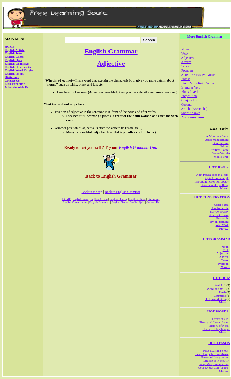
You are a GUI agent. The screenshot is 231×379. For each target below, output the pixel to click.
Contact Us (12, 80)
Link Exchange (15, 83)
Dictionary (12, 77)
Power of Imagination (215, 357)
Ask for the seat (218, 215)
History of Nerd (219, 325)
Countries (220, 295)
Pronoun (187, 70)
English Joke (13, 53)
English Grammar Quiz (138, 147)
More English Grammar (204, 36)
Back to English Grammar (122, 192)
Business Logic (219, 149)
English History (118, 199)
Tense (185, 66)
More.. (224, 188)
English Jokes (80, 199)
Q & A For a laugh (217, 178)
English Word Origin (19, 70)
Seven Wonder (221, 153)
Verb (184, 53)
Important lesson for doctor (211, 181)
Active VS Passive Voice (198, 75)
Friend (224, 146)
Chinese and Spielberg (215, 185)
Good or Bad (221, 143)
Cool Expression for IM (213, 367)
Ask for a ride (220, 208)
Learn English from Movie (212, 354)
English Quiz (13, 60)
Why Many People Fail (214, 364)
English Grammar (17, 63)
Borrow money (219, 211)
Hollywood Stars (215, 299)
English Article (15, 50)
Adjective (111, 63)
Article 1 (220, 285)
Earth (222, 292)
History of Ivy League (216, 329)
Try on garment (218, 221)
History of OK (220, 318)
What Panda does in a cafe (212, 174)
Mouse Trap (221, 156)
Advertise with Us (16, 87)
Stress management (216, 139)
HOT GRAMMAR (216, 239)
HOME (10, 46)
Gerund (186, 104)
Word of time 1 (216, 288)
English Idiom (14, 73)
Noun (185, 49)
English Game (14, 56)
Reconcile (222, 218)
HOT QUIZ (221, 278)
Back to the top (92, 192)
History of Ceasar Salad (214, 322)
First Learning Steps (215, 350)
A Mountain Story (217, 136)
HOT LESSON (219, 343)
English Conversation (19, 66)
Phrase (185, 79)
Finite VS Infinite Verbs (197, 83)
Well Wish (222, 225)
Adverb (186, 62)
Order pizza (221, 204)
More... (224, 228)
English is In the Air (216, 360)
